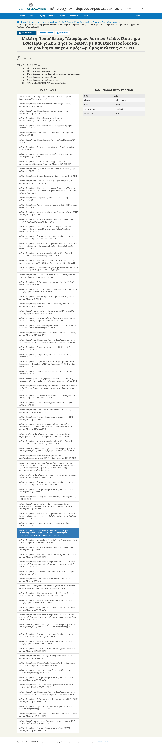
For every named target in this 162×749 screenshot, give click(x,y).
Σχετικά (85, 16)
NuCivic (107, 742)
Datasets (32, 22)
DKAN (100, 742)
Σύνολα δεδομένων (27, 16)
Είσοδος (139, 16)
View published (27, 33)
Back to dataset (45, 33)
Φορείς (42, 16)
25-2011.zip (26, 58)
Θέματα (62, 16)
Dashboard (73, 16)
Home (23, 22)
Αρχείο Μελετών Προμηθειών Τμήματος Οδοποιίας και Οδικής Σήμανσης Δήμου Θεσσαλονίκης (79, 22)
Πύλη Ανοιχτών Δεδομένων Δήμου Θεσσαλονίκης (85, 8)
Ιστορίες (51, 16)
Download (62, 33)
